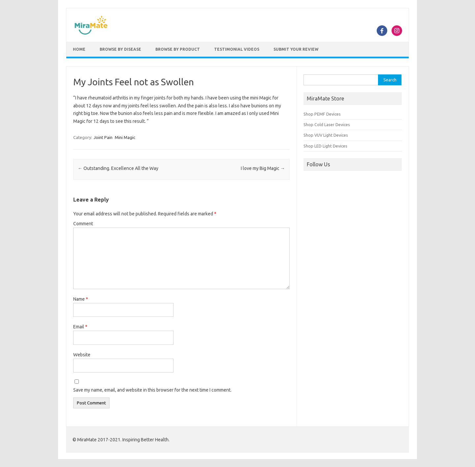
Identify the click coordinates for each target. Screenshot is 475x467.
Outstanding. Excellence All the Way (118, 168)
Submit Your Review (295, 49)
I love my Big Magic (263, 168)
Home (79, 49)
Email (80, 326)
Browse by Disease (120, 49)
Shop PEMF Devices (322, 114)
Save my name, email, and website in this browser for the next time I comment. (152, 390)
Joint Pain (103, 137)
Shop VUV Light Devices (325, 135)
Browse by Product (177, 49)
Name (80, 299)
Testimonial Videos (236, 49)
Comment (83, 223)
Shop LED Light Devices (325, 146)
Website (81, 354)
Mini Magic (125, 137)
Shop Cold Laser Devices (326, 124)
